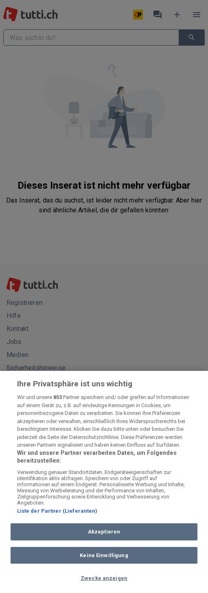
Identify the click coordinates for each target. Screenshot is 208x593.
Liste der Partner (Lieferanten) (57, 511)
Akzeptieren (104, 532)
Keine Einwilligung (104, 555)
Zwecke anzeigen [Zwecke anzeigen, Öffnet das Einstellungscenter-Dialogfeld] (104, 578)
